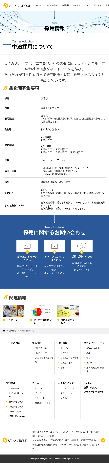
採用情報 (12, 331)
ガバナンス (91, 363)
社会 (88, 358)
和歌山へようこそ (43, 403)
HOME (39, 5)
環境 (88, 353)
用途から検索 (41, 353)
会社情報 (76, 5)
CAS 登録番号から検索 (44, 360)
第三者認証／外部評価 (95, 369)
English (88, 383)
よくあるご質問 (66, 383)
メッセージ (14, 388)
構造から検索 (41, 348)
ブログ (38, 393)
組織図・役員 (67, 363)
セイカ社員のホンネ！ (17, 395)
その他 (64, 398)
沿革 (63, 367)
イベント (39, 388)
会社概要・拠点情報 (69, 358)
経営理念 (65, 353)
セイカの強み (51, 5)
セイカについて (68, 388)
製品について (67, 393)
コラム (35, 383)
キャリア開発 (15, 411)
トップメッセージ (68, 348)
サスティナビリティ (93, 5)
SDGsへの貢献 (93, 348)
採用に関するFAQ (17, 416)
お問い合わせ (91, 387)
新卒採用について (17, 402)
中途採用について (17, 407)
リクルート (40, 398)
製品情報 (65, 5)
